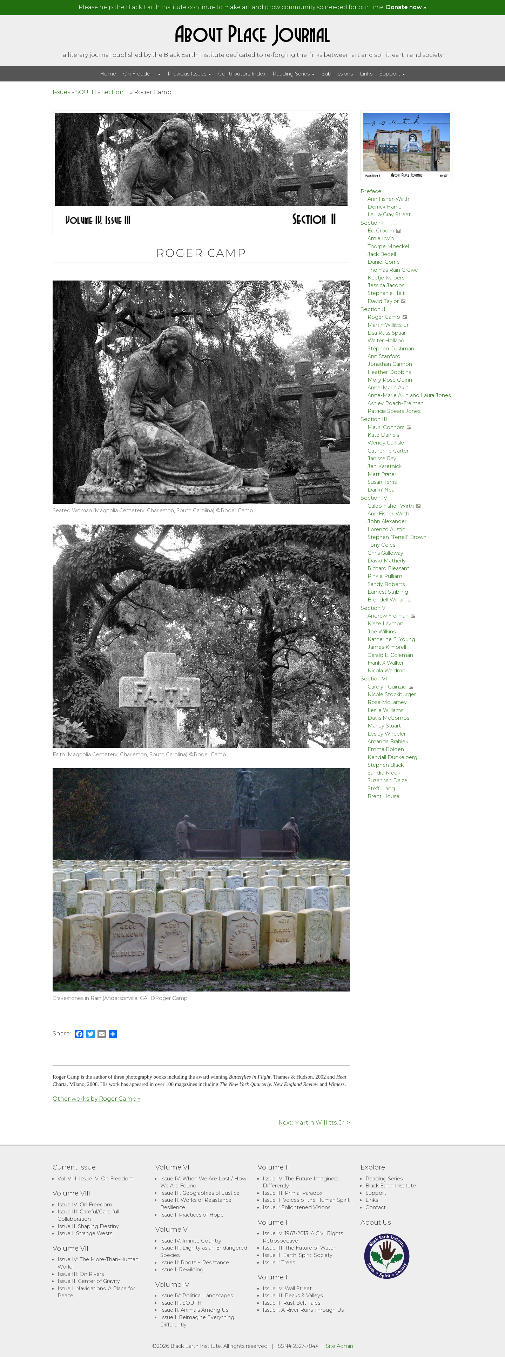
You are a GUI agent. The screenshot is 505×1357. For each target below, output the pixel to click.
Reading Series (293, 74)
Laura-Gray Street (389, 214)
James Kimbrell (387, 647)
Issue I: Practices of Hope (192, 1215)
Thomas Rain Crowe (393, 270)
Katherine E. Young (391, 639)
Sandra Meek (384, 773)
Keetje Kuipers (386, 278)
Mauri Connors (386, 427)
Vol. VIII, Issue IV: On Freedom (96, 1178)
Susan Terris (382, 482)
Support (392, 74)
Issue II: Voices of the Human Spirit (306, 1200)
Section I (372, 222)
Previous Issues (189, 74)
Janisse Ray (382, 458)
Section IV (374, 497)
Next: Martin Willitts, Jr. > (314, 1122)
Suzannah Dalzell (389, 780)
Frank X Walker (386, 663)
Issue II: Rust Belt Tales (291, 1303)
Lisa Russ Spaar (387, 333)
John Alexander (387, 521)
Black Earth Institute (390, 1186)
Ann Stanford (384, 356)
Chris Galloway (385, 553)
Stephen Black (386, 765)
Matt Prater (382, 474)
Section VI (374, 678)
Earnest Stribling (388, 592)
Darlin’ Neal (382, 490)
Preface (371, 191)
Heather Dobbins (389, 372)
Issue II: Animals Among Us (194, 1310)
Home (108, 74)
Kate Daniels (383, 435)
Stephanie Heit (386, 293)
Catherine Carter (388, 451)
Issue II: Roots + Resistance (194, 1262)
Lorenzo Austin (386, 529)
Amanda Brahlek (388, 741)
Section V (373, 608)
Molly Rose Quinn (390, 380)
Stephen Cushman (391, 348)
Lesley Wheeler (387, 734)
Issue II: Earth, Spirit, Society (297, 1255)
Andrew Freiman (388, 616)
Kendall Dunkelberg (392, 757)
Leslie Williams (385, 710)
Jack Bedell (382, 254)
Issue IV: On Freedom (85, 1204)
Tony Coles (381, 545)
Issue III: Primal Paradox (292, 1193)
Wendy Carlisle (386, 443)
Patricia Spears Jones (394, 411)
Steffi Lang (381, 788)
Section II (115, 92)
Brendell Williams (389, 600)
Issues (61, 92)
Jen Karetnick (385, 466)
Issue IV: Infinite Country (190, 1241)
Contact (375, 1207)
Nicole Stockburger (392, 694)
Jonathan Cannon (390, 364)
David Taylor (383, 301)
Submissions (337, 74)
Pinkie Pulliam (385, 576)
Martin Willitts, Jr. (389, 325)
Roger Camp (384, 317)
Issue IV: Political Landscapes (196, 1295)
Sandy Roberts (386, 584)
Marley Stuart (384, 726)
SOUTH (85, 92)
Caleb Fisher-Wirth (391, 506)
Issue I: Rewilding (181, 1269)
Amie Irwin (381, 238)
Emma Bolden (386, 749)
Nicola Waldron (386, 670)
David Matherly (387, 561)
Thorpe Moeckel (388, 246)
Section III (374, 419)
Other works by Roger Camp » (96, 1098)
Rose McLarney (387, 702)
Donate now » (406, 7)
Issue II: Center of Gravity (89, 1281)
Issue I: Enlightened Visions (296, 1207)
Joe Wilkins (382, 631)
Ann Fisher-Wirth (388, 199)
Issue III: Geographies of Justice (200, 1193)
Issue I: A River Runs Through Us (303, 1310)
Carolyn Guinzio (387, 687)
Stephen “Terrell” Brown (397, 537)
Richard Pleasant (388, 568)
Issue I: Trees (279, 1262)
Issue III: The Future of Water (299, 1248)
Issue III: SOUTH (181, 1303)
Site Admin (339, 1346)
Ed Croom (381, 231)
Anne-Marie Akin (388, 387)
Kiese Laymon (385, 623)
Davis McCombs (388, 718)
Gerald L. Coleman (390, 655)
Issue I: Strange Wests (85, 1233)
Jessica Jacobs (386, 285)
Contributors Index (241, 74)
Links (366, 74)
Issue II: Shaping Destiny (88, 1226)
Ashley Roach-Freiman (396, 403)
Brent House (383, 796)
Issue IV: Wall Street (287, 1288)
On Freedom (142, 74)
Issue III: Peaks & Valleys (293, 1295)
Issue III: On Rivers (81, 1274)
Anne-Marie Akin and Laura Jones (409, 395)
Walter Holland (386, 340)
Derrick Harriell (386, 207)
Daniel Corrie (384, 262)
